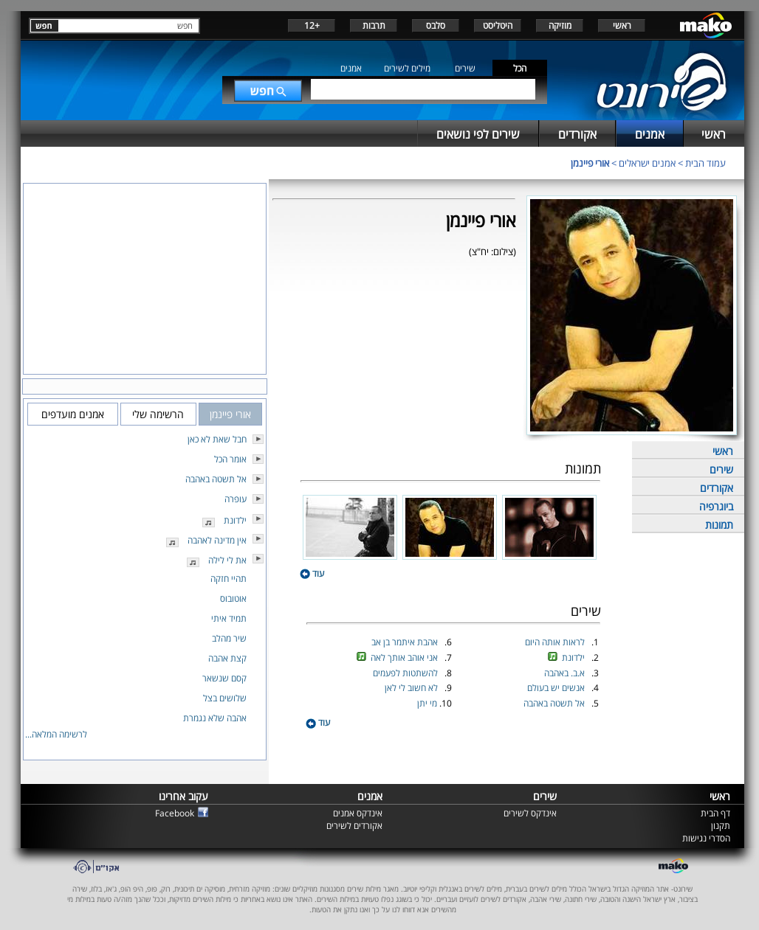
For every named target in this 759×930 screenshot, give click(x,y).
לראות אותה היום (556, 642)
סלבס (435, 25)
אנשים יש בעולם (557, 687)
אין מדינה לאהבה (217, 540)
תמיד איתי (229, 618)
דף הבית (715, 813)
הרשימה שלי (158, 414)
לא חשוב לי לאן (412, 687)
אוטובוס (233, 598)
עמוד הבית (705, 163)
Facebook (174, 813)
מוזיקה (560, 25)
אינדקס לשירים (530, 813)
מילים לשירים (407, 68)
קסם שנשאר (224, 678)
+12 (312, 25)
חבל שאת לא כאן (217, 439)
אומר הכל (230, 459)
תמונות (719, 525)
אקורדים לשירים (354, 825)
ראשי (622, 25)
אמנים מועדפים (72, 414)
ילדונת (574, 657)
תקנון (720, 825)
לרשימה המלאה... (56, 734)
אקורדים (716, 488)
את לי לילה (227, 560)
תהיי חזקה (228, 578)
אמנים (351, 68)
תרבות (374, 25)
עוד (312, 573)
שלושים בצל (225, 698)
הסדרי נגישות (706, 838)
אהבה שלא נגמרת (215, 718)
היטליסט (497, 25)
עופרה (235, 499)
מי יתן (428, 703)
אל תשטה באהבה (555, 703)
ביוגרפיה (716, 506)
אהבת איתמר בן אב (405, 642)
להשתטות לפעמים (406, 673)
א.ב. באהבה (565, 673)
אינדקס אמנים (357, 813)
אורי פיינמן (590, 163)
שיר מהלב (229, 638)
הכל (519, 68)
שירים (465, 68)
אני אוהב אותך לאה (405, 657)
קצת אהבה (227, 658)
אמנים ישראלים (647, 163)
